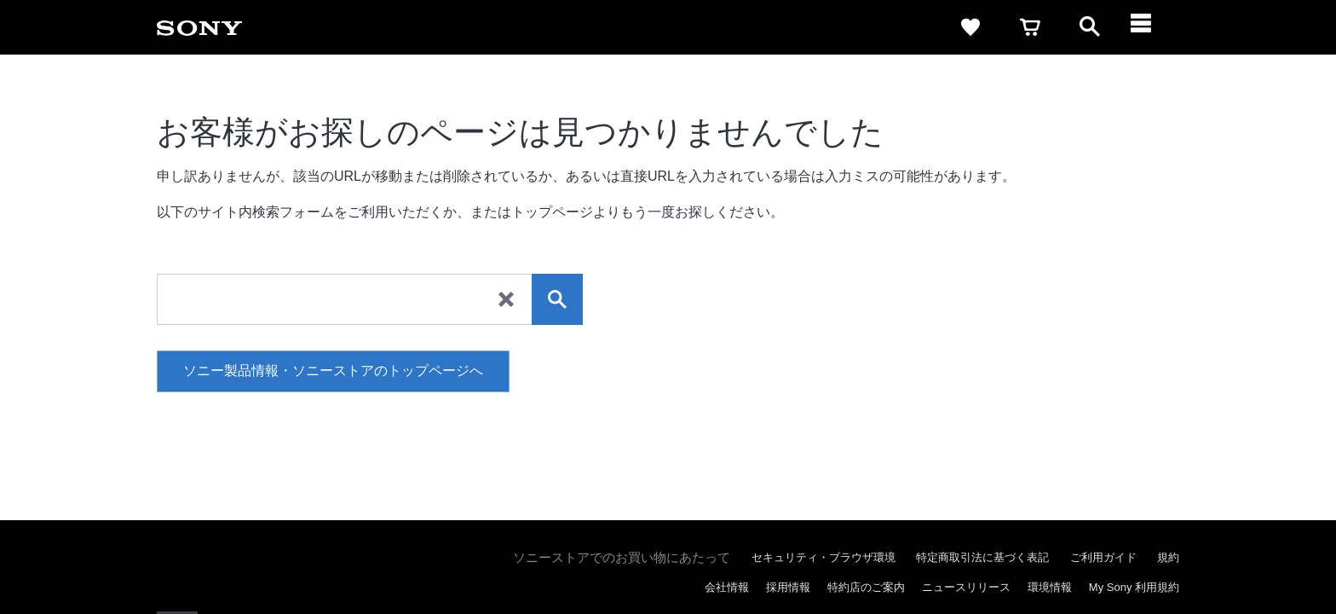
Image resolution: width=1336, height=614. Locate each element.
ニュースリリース (966, 587)
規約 (1168, 557)
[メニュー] (1149, 27)
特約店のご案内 (866, 587)
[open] (1090, 27)
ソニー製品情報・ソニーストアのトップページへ (333, 370)
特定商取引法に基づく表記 (982, 557)
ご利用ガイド (1103, 557)
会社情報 (727, 587)
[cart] (1030, 27)
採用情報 (788, 587)
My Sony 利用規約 (1134, 587)
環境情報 (1050, 587)
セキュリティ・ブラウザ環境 (823, 557)
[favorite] (970, 27)
